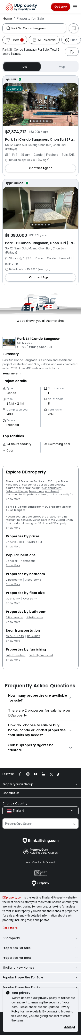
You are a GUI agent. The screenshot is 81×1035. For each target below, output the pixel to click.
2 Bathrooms (14, 617)
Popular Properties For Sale (40, 977)
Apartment (52, 491)
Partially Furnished (41, 655)
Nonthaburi (28, 561)
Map (59, 66)
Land (44, 494)
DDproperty (40, 938)
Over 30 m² (13, 598)
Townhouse (36, 491)
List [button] (22, 66)
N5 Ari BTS (33, 636)
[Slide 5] (43, 121)
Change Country (14, 803)
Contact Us (40, 793)
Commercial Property (20, 494)
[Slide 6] (47, 121)
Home (7, 18)
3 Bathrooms (34, 617)
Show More (13, 499)
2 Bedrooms (14, 579)
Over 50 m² (30, 598)
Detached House (16, 491)
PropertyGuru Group (40, 784)
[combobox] (38, 28)
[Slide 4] (40, 121)
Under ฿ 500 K (15, 542)
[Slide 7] (50, 121)
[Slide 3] (37, 121)
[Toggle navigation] (75, 6)
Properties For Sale (40, 948)
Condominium (52, 488)
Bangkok (11, 561)
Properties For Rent (40, 957)
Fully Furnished (15, 655)
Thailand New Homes (40, 967)
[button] (12, 373)
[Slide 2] (34, 121)
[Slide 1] (30, 121)
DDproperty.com (12, 897)
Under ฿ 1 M (34, 542)
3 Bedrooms (33, 579)
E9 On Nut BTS (15, 636)
